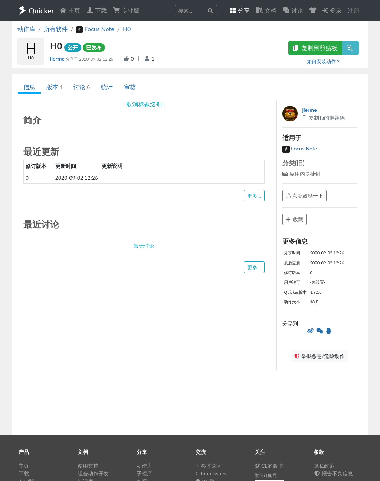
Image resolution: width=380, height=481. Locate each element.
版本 (54, 86)
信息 (29, 86)
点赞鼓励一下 (305, 195)
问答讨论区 (209, 465)
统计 (107, 86)
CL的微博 (269, 465)
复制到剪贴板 (315, 47)
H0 (127, 28)
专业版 (126, 10)
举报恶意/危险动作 (319, 356)
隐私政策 (324, 465)
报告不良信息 (333, 473)
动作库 (26, 28)
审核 (130, 86)
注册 (354, 10)
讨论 (81, 86)
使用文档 (88, 465)
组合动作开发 (93, 473)
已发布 (94, 47)
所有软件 (56, 28)
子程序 (144, 473)
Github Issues (211, 473)
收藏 (295, 219)
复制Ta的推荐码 (323, 117)
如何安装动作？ (324, 61)
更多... (254, 195)
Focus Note (299, 148)
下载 (96, 10)
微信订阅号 (266, 475)
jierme (58, 58)
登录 (332, 10)
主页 (69, 10)
